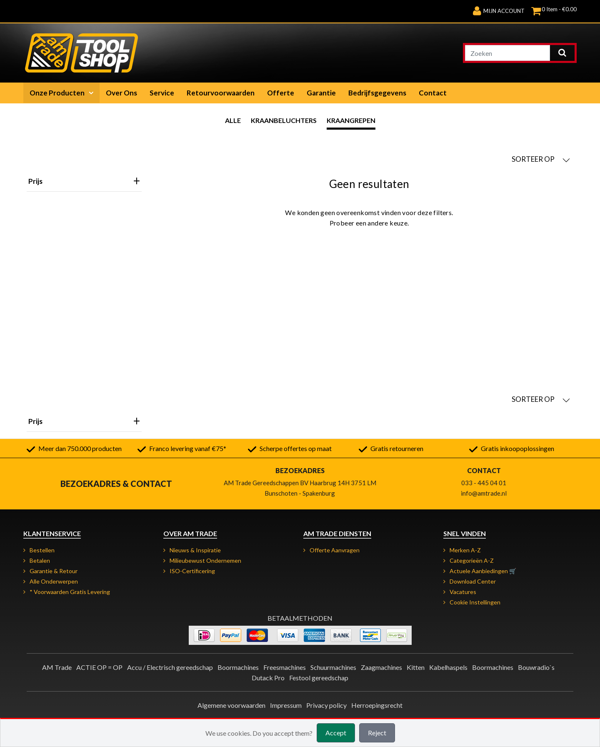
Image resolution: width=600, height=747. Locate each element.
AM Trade (57, 667)
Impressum (286, 705)
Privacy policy (326, 705)
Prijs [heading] (84, 181)
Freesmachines (284, 667)
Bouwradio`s (536, 667)
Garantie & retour (54, 570)
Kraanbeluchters (284, 120)
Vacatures (463, 591)
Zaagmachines (381, 667)
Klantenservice (52, 533)
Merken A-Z (465, 550)
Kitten (416, 667)
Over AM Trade (190, 533)
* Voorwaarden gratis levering (70, 591)
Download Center (473, 581)
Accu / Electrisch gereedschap (170, 667)
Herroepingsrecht (376, 705)
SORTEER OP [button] (541, 159)
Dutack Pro (268, 678)
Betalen (40, 560)
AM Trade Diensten (337, 533)
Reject (377, 733)
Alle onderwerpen (54, 581)
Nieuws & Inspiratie (195, 550)
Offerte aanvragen (335, 550)
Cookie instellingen (475, 602)
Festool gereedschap (318, 678)
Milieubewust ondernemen (205, 560)
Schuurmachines (333, 667)
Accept (335, 733)
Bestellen (42, 550)
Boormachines (238, 667)
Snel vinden (464, 533)
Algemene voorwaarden (231, 705)
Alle (233, 120)
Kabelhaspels (448, 667)
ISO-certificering (192, 570)
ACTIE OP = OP (99, 667)
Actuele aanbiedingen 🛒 (483, 570)
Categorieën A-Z (472, 560)
